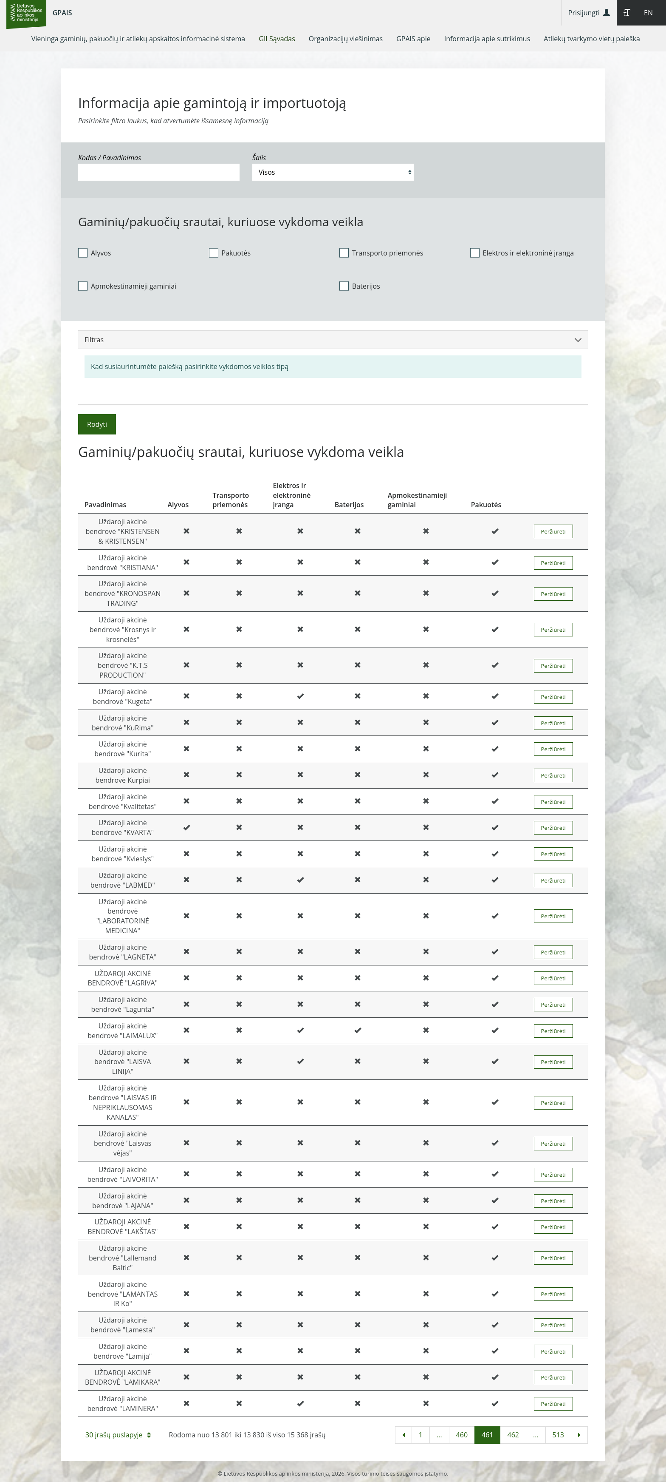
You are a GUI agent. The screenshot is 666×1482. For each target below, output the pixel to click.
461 (487, 1434)
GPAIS (62, 12)
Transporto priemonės (381, 252)
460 (462, 1434)
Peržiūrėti (553, 531)
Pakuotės (230, 252)
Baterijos (359, 285)
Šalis (259, 157)
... (439, 1434)
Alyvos (94, 252)
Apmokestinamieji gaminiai (127, 285)
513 (558, 1434)
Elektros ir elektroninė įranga (522, 252)
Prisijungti (589, 12)
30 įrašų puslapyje (118, 1434)
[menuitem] (138, 38)
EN (648, 12)
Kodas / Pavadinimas (109, 157)
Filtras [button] (333, 339)
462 (513, 1434)
